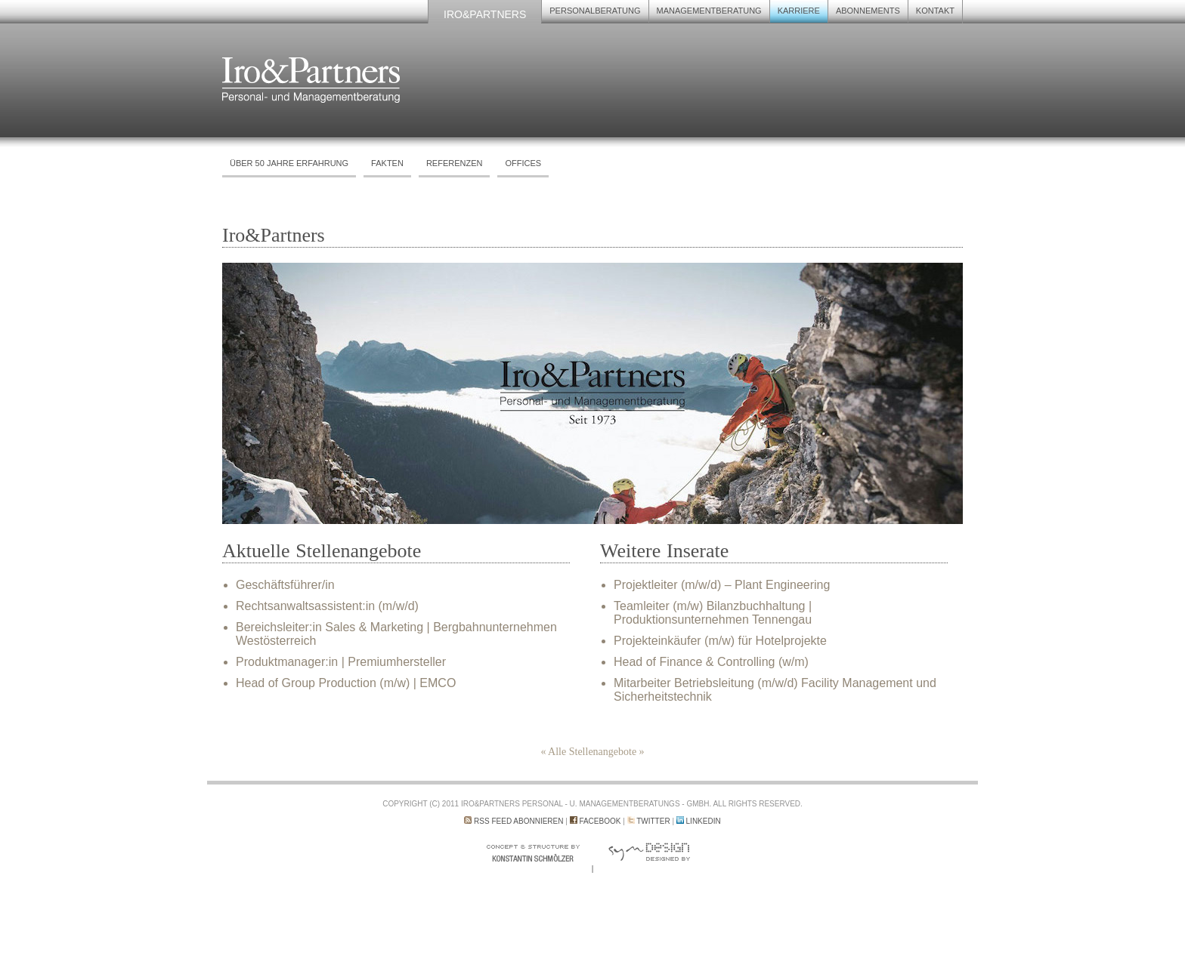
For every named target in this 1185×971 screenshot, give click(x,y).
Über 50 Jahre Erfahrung (289, 163)
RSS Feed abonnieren (518, 821)
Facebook (599, 821)
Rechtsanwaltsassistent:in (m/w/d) (327, 606)
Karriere (799, 10)
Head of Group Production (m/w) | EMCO (346, 683)
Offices (523, 163)
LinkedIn (703, 821)
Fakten (387, 163)
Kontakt (935, 10)
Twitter (653, 821)
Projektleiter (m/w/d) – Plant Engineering (722, 584)
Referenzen (454, 163)
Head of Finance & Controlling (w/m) (711, 661)
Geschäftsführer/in (285, 584)
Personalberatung (594, 10)
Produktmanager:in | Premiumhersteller (341, 661)
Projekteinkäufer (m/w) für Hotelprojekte (720, 640)
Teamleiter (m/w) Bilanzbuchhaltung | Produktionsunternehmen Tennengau (713, 613)
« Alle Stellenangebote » (592, 751)
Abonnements (868, 10)
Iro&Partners (485, 14)
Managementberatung (709, 10)
